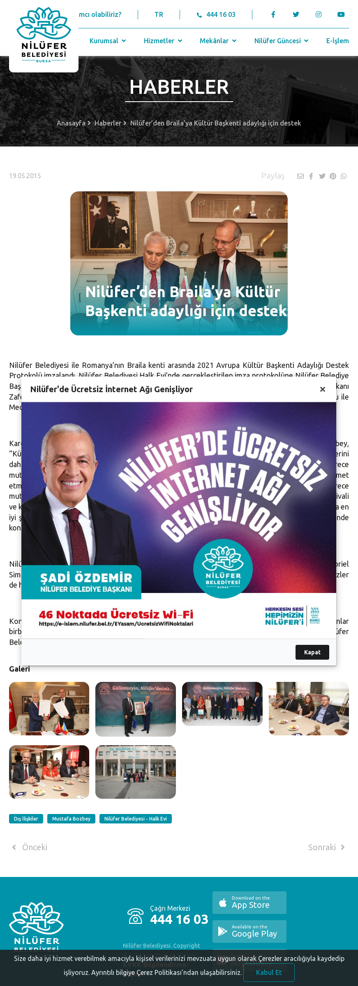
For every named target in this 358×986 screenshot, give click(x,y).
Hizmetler (164, 40)
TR (159, 14)
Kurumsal (109, 40)
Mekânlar (219, 40)
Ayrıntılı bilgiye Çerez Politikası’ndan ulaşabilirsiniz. (166, 980)
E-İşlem (337, 40)
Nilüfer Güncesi (282, 40)
